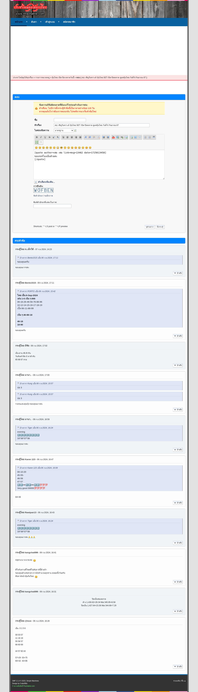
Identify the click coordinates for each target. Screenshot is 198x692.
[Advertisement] (99, 50)
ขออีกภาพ (48, 196)
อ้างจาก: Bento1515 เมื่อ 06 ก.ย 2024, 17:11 (39, 258)
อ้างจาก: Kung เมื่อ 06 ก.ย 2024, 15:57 (36, 383)
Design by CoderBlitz (19, 683)
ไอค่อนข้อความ (41, 130)
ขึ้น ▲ (183, 681)
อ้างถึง (178, 273)
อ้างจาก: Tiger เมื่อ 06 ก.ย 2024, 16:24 (36, 428)
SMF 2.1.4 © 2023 (18, 681)
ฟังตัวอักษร (38, 196)
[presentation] (58, 215)
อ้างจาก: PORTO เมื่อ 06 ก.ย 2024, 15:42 (37, 291)
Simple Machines (32, 681)
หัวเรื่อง (37, 125)
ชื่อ (35, 120)
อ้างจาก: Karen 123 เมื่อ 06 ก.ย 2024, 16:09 (39, 468)
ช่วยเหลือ (176, 681)
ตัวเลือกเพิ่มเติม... (46, 182)
